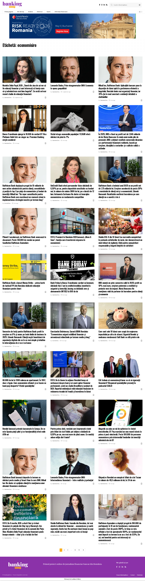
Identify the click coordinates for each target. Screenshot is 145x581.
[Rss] (106, 4)
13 (79, 550)
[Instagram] (102, 4)
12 (75, 550)
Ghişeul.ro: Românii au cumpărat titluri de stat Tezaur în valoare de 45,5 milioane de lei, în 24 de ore (119, 479)
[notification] (135, 12)
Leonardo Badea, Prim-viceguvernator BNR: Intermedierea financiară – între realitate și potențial (71, 479)
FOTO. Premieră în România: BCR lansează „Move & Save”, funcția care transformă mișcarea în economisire (70, 239)
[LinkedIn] (104, 4)
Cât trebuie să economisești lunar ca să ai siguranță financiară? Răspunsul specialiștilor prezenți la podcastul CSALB (119, 382)
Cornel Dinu (7, 203)
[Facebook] (100, 4)
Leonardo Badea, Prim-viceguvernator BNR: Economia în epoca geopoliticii (71, 87)
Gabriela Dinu (8, 97)
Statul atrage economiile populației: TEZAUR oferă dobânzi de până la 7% (70, 135)
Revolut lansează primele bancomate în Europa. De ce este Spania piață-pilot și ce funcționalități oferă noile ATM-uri (23, 431)
